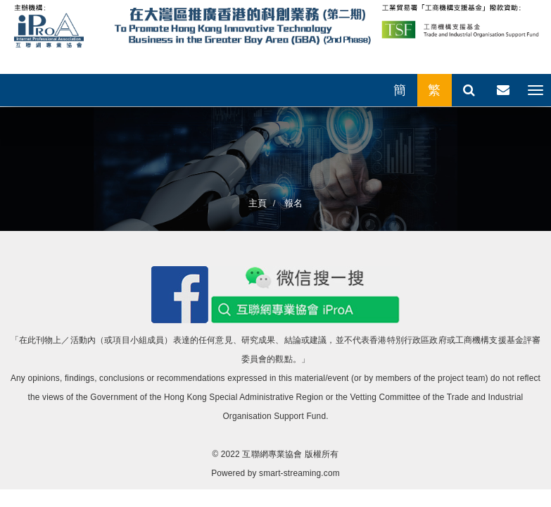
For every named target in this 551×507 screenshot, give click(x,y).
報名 (292, 203)
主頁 (257, 203)
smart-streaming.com (299, 473)
